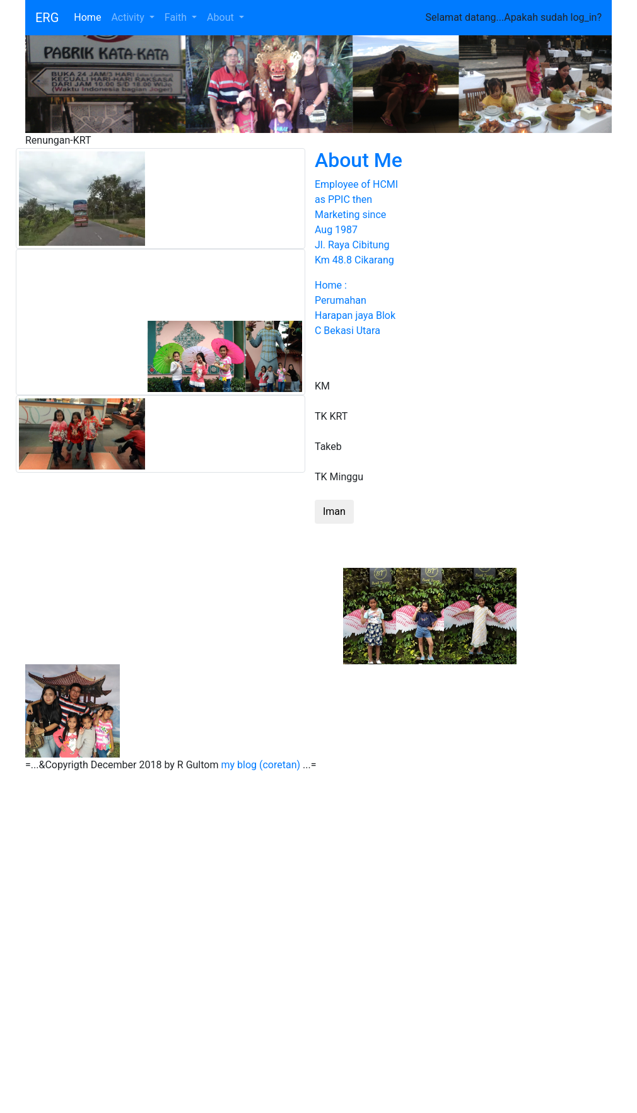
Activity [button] (128, 17)
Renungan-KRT (58, 140)
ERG (47, 17)
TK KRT (331, 416)
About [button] (222, 17)
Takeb (328, 447)
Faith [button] (177, 17)
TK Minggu (339, 477)
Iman (334, 511)
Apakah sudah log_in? (553, 17)
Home (90, 16)
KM (322, 386)
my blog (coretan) (260, 765)
